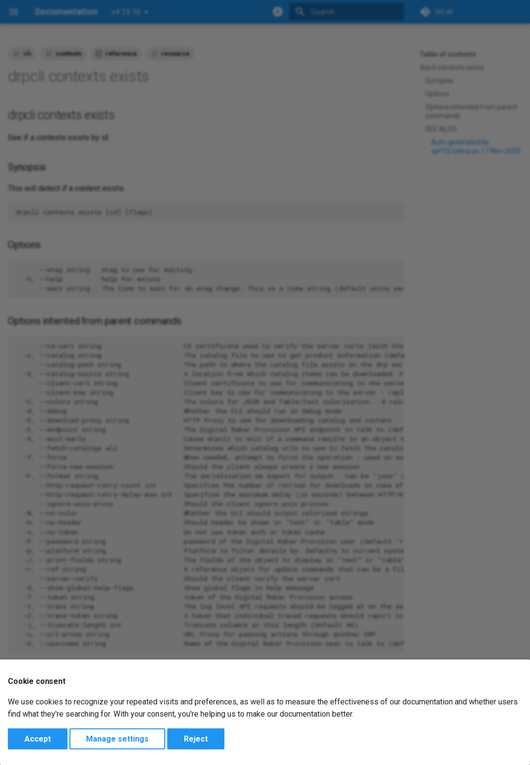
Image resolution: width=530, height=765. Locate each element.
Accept (37, 739)
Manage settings (117, 739)
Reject (196, 739)
